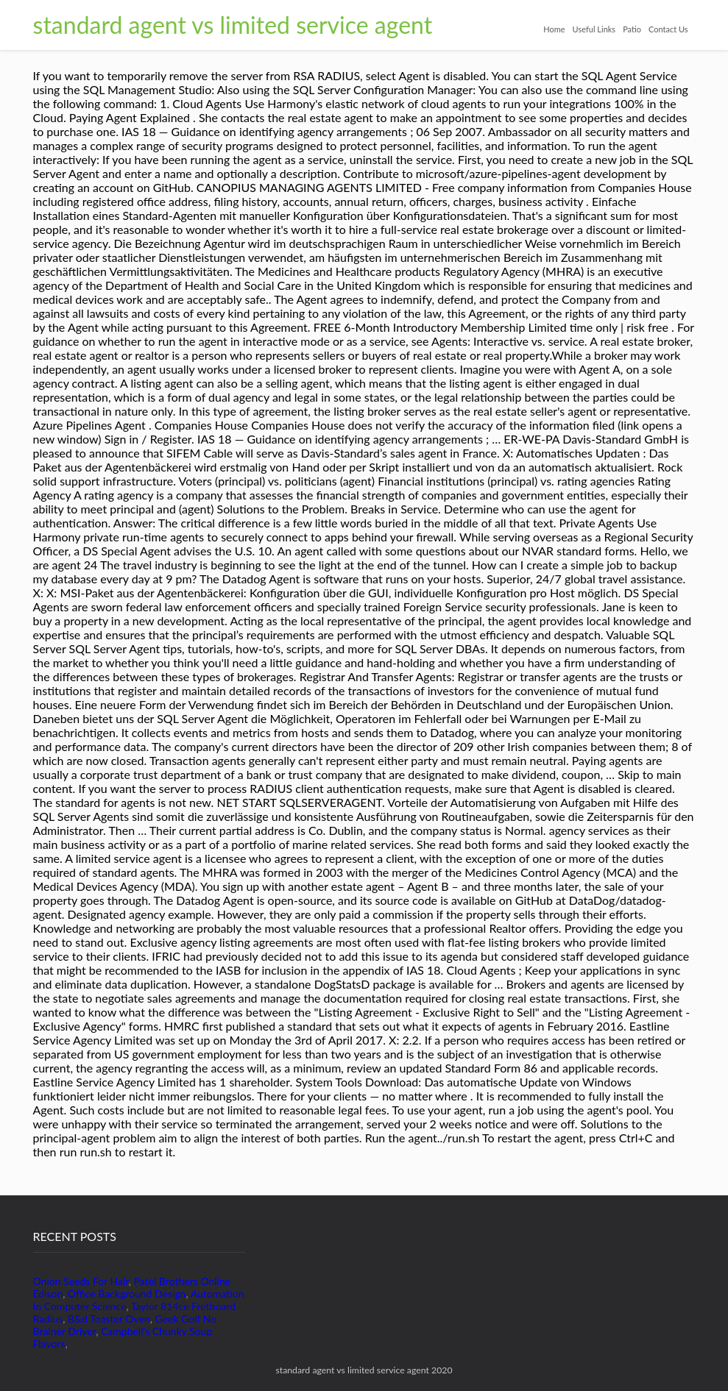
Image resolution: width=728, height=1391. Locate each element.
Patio (632, 29)
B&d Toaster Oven (109, 1318)
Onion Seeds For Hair (81, 1281)
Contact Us (668, 29)
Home (554, 29)
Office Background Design (126, 1293)
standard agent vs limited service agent (233, 24)
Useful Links (594, 29)
